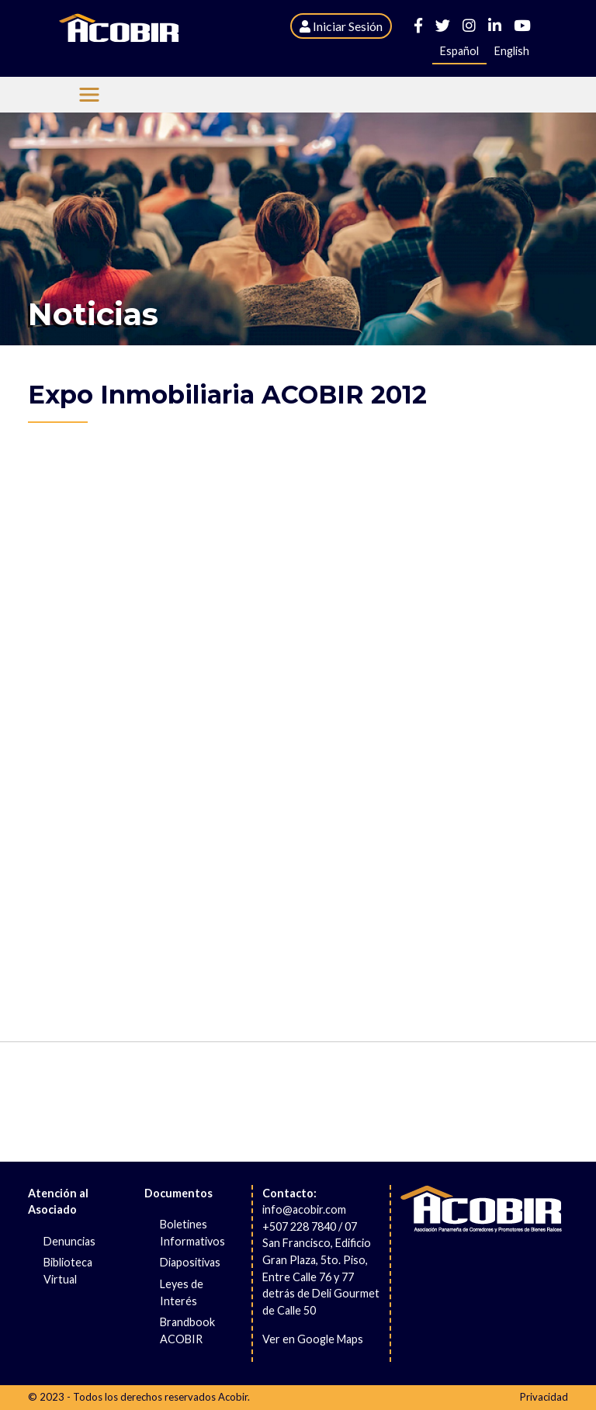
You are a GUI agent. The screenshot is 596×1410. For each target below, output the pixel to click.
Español (459, 50)
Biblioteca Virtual (67, 1271)
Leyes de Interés (181, 1292)
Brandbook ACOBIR (187, 1330)
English (511, 50)
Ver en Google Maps (312, 1339)
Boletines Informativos (192, 1233)
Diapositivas (190, 1262)
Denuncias (69, 1241)
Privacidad (544, 1397)
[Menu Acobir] (89, 94)
